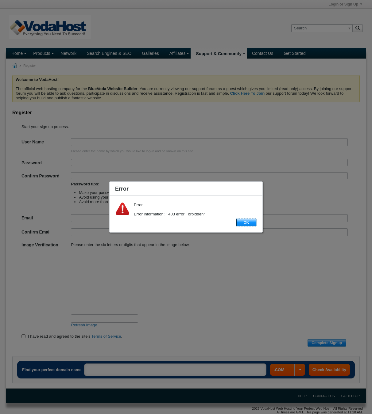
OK (246, 222)
